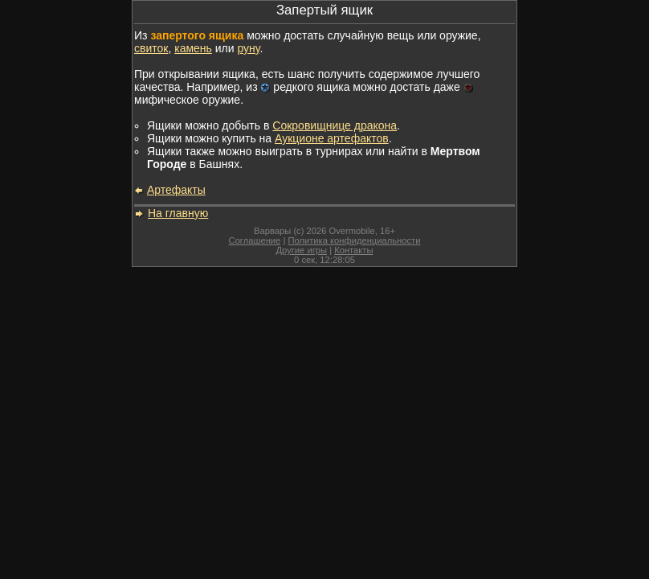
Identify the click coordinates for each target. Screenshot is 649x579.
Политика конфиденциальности (354, 240)
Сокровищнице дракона (334, 125)
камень (193, 48)
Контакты (353, 250)
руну (248, 48)
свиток (151, 48)
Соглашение (255, 240)
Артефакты (176, 189)
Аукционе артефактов (332, 138)
